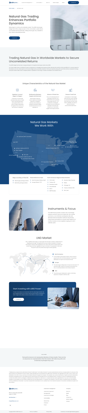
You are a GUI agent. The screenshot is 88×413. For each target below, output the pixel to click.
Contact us (14, 38)
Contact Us (68, 397)
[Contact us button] (73, 2)
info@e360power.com (14, 402)
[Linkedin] (10, 407)
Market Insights (56, 2)
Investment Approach (49, 391)
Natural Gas (46, 401)
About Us (48, 2)
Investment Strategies (49, 395)
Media (63, 2)
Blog (67, 395)
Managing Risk (47, 393)
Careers (68, 401)
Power (45, 405)
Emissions (46, 403)
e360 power (11, 8)
